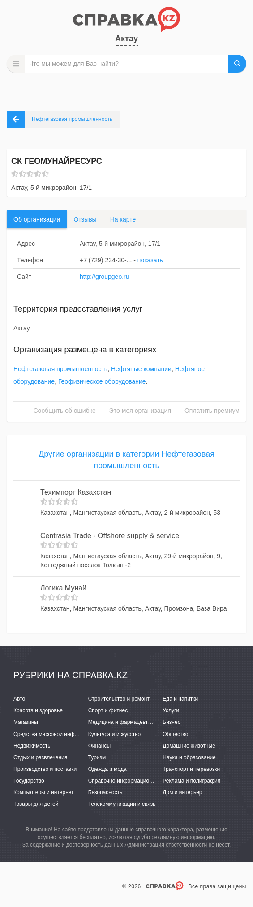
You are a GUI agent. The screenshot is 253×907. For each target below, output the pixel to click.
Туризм (97, 757)
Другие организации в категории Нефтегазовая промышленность (126, 459)
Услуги (171, 710)
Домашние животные (189, 746)
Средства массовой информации (54, 734)
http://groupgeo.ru (104, 276)
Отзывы (84, 219)
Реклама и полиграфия (191, 781)
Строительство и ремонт (119, 699)
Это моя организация (140, 410)
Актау (126, 38)
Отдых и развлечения (40, 757)
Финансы (99, 746)
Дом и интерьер (182, 792)
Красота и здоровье (38, 710)
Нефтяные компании (141, 368)
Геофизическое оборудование (102, 381)
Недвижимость (32, 746)
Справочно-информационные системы (136, 781)
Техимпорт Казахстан (75, 492)
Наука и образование (189, 757)
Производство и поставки (45, 769)
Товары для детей (35, 804)
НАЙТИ (237, 63)
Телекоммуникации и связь (122, 804)
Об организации (36, 219)
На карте (123, 219)
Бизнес (171, 722)
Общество (175, 734)
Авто (19, 699)
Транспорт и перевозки (191, 769)
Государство (28, 781)
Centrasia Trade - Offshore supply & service (109, 535)
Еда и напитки (180, 699)
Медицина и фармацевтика (122, 722)
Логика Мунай (63, 588)
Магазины (25, 722)
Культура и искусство (114, 734)
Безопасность (105, 792)
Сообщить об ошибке (65, 410)
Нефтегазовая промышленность (60, 368)
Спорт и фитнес (108, 710)
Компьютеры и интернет (43, 792)
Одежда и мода (107, 769)
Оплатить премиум (212, 410)
